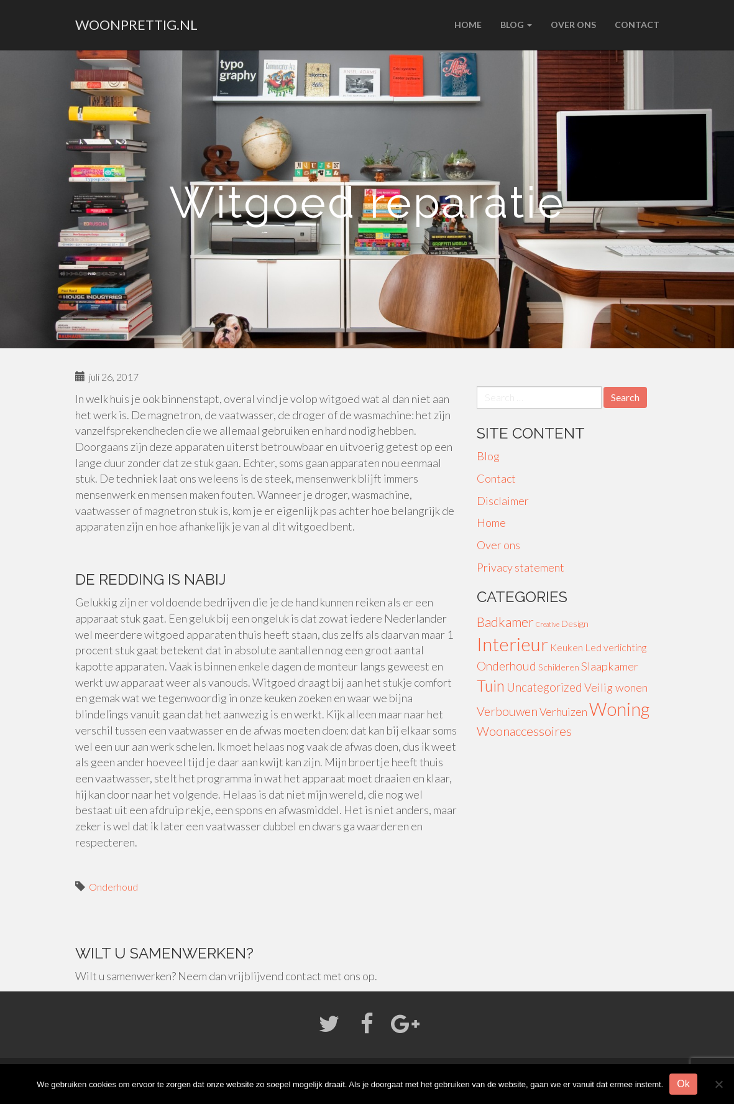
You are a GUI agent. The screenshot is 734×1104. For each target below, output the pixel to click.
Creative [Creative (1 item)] (547, 624)
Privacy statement (520, 567)
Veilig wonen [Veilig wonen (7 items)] (616, 687)
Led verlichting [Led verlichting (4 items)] (615, 647)
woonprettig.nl (136, 24)
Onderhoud (113, 887)
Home (468, 24)
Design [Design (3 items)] (575, 623)
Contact (637, 24)
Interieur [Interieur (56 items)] (512, 644)
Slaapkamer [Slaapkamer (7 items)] (609, 666)
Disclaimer (503, 501)
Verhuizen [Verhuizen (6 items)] (563, 711)
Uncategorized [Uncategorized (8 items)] (544, 687)
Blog (516, 24)
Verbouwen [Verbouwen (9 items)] (507, 711)
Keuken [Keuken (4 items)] (566, 647)
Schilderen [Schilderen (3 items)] (558, 667)
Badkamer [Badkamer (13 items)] (505, 622)
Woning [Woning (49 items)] (619, 709)
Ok (683, 1083)
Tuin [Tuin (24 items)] (491, 686)
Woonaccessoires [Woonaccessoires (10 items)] (524, 730)
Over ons (573, 24)
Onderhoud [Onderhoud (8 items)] (506, 666)
